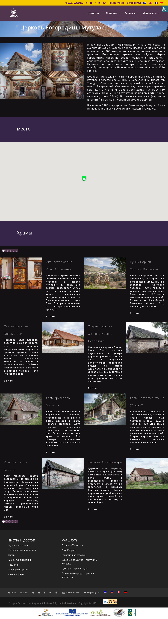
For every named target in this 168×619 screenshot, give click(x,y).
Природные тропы (18, 569)
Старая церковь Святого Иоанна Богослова (100, 333)
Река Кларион (69, 550)
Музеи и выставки (18, 545)
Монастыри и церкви (19, 559)
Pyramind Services (65, 603)
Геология (13, 564)
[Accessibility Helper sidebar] (165, 9)
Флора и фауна (16, 574)
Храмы (11, 554)
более (50, 316)
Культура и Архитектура (75, 568)
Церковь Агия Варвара (105, 462)
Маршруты (134, 3)
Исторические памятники (22, 550)
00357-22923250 (74, 3)
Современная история (73, 554)
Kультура (93, 13)
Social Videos (116, 3)
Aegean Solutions (42, 603)
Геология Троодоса (72, 545)
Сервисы (130, 13)
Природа (111, 13)
